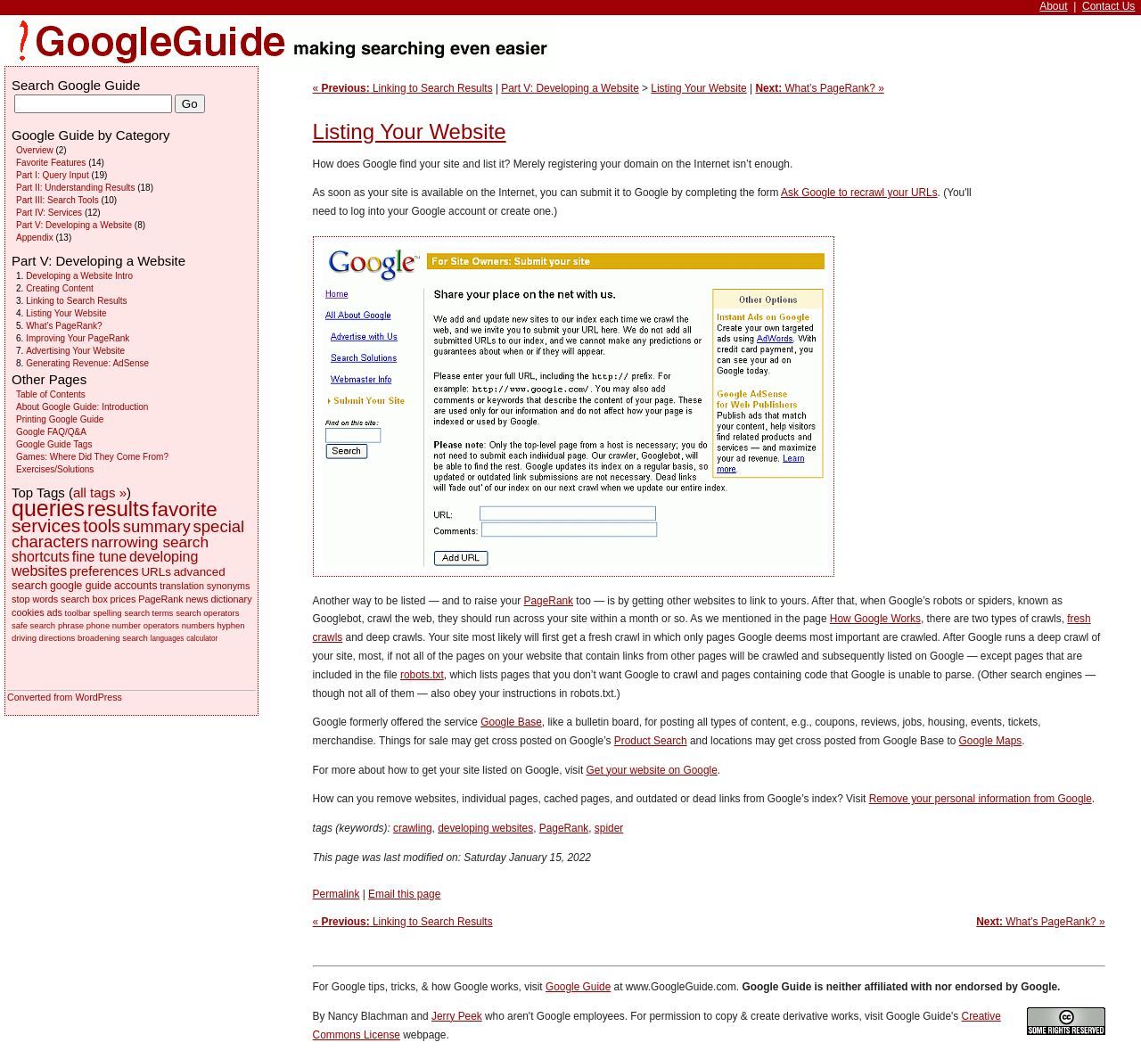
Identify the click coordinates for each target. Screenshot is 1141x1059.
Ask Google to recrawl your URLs (859, 192)
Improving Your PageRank (77, 338)
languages (168, 639)
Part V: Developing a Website (569, 88)
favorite (184, 509)
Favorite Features (51, 163)
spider (609, 828)
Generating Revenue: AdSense (87, 363)
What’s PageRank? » (819, 88)
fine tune (99, 556)
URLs (155, 572)
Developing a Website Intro (79, 276)
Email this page (404, 894)
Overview (34, 150)
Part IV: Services (49, 213)
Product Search (650, 741)
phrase (71, 625)
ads (54, 612)
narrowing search (150, 542)
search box (84, 599)
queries (48, 508)
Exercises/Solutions (55, 469)
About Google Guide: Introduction (82, 407)
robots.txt (422, 675)
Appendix (34, 237)
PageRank (548, 601)
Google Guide (578, 987)
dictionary (230, 599)
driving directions (43, 638)
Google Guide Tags (54, 444)
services (46, 525)
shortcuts (41, 556)
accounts (135, 585)
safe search (33, 625)
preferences (104, 571)
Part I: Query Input (52, 175)
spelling (107, 613)
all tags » (100, 492)
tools (101, 526)
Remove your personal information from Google (980, 798)
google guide (80, 585)
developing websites (485, 828)
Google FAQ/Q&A (51, 432)
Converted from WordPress (64, 697)
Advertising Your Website (75, 351)
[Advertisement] (1047, 267)
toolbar (78, 613)
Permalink (336, 894)
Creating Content (60, 288)
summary (157, 526)
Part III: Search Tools (57, 200)
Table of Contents (51, 394)
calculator (202, 639)
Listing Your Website (698, 88)
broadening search (113, 638)
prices (123, 599)
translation (182, 585)
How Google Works (875, 618)
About (1053, 6)
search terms (148, 613)
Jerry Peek (456, 1016)
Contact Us (1108, 6)
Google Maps (990, 741)
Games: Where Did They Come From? (92, 457)
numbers (198, 625)
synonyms (228, 585)
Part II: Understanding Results (75, 188)
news (196, 599)
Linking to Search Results (76, 301)
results (118, 509)
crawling (412, 828)
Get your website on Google (652, 770)
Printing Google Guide (59, 419)
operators (161, 625)
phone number (113, 625)
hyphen (230, 625)
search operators (207, 613)
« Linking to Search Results (403, 88)
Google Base (511, 722)
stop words (35, 599)
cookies (28, 612)
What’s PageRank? (64, 326)
